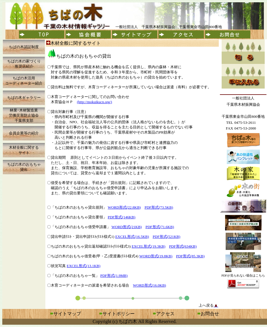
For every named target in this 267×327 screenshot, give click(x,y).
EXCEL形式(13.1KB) (83, 266)
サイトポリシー (118, 313)
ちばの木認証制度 (24, 47)
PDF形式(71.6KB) (160, 227)
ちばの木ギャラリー (24, 97)
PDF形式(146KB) (121, 217)
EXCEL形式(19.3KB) (148, 246)
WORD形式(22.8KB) (124, 207)
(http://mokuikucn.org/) (94, 102)
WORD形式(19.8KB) (155, 256)
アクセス (164, 313)
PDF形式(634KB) (183, 246)
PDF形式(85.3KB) (190, 256)
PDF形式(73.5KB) (158, 207)
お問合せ (210, 313)
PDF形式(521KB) (166, 236)
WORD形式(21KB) (126, 227)
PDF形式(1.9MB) (113, 275)
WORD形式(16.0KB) (149, 285)
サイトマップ (67, 313)
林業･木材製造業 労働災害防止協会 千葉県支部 (24, 115)
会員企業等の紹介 (24, 133)
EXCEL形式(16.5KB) (132, 236)
